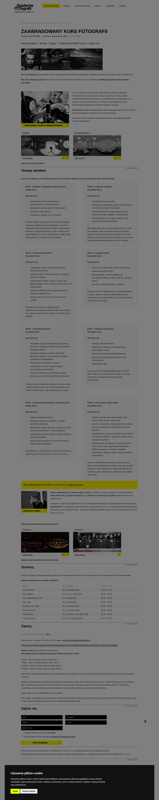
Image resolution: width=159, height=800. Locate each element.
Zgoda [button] (15, 791)
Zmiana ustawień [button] (28, 791)
